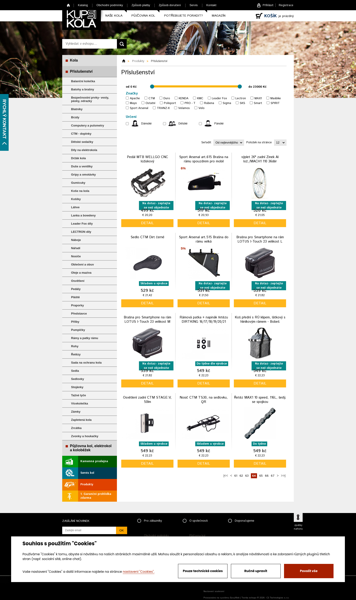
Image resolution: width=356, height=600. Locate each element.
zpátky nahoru (298, 527)
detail (147, 223)
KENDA (183, 98)
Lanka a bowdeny (83, 215)
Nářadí (75, 248)
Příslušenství (81, 71)
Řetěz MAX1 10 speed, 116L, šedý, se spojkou (260, 399)
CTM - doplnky (81, 133)
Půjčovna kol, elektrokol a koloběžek (90, 448)
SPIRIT (275, 103)
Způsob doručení (170, 5)
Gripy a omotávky (83, 174)
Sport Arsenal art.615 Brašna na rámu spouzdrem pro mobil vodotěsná (203, 161)
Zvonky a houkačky (84, 436)
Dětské (183, 123)
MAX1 (258, 98)
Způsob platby (140, 5)
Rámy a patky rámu (84, 338)
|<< (225, 476)
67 (272, 476)
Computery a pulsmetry (87, 125)
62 (241, 476)
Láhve (75, 207)
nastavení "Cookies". (138, 571)
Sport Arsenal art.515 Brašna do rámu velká (203, 239)
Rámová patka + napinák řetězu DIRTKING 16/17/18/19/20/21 (204, 319)
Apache (135, 98)
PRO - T (190, 103)
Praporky (77, 305)
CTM (151, 98)
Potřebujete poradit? (183, 15)
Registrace (286, 5)
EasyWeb (234, 597)
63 (247, 476)
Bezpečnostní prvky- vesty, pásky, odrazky (90, 99)
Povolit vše (308, 571)
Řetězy (76, 354)
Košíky (76, 199)
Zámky (75, 411)
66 (267, 476)
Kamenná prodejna (94, 461)
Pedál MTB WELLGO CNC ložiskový (147, 159)
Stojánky (77, 387)
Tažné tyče (78, 395)
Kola (74, 60)
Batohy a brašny (82, 89)
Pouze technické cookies (203, 571)
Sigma (227, 103)
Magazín (218, 15)
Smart (258, 103)
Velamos (184, 108)
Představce (79, 313)
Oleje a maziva (81, 272)
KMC (200, 98)
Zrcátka (76, 428)
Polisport (170, 103)
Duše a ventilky (82, 166)
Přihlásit (268, 5)
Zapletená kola (81, 419)
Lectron (240, 98)
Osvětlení (77, 281)
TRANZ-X (163, 108)
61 (235, 476)
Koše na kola (80, 191)
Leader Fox (219, 98)
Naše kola (113, 15)
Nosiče (76, 256)
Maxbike (275, 98)
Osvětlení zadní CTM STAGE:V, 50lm (147, 399)
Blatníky (77, 109)
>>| (283, 476)
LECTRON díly (81, 231)
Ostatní (150, 103)
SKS (242, 103)
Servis (194, 5)
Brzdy (75, 117)
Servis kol (87, 473)
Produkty (86, 484)
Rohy (75, 346)
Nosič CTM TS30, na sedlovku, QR (204, 399)
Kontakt (211, 5)
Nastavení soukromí (213, 591)
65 (261, 476)
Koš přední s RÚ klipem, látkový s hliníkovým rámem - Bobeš (260, 319)
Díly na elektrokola (84, 150)
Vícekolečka (79, 403)
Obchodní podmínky (109, 5)
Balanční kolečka (83, 81)
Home (68, 5)
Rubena (209, 103)
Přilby (75, 321)
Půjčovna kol (143, 15)
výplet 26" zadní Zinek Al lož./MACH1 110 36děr (260, 159)
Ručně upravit (255, 571)
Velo (201, 108)
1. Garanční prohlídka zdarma (95, 496)
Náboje (76, 240)
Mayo (133, 103)
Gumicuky (78, 182)
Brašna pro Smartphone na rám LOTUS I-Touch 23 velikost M (147, 319)
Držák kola (78, 158)
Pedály (76, 289)
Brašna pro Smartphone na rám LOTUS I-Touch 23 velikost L (260, 239)
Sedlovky (77, 379)
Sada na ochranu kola (86, 362)
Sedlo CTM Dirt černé (147, 237)
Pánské (219, 123)
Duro (166, 98)
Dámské (146, 123)
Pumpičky (78, 330)
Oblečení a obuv (82, 264)
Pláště (75, 297)
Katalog (83, 5)
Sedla (75, 370)
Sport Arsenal (139, 108)
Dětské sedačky (82, 142)
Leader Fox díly (82, 223)
